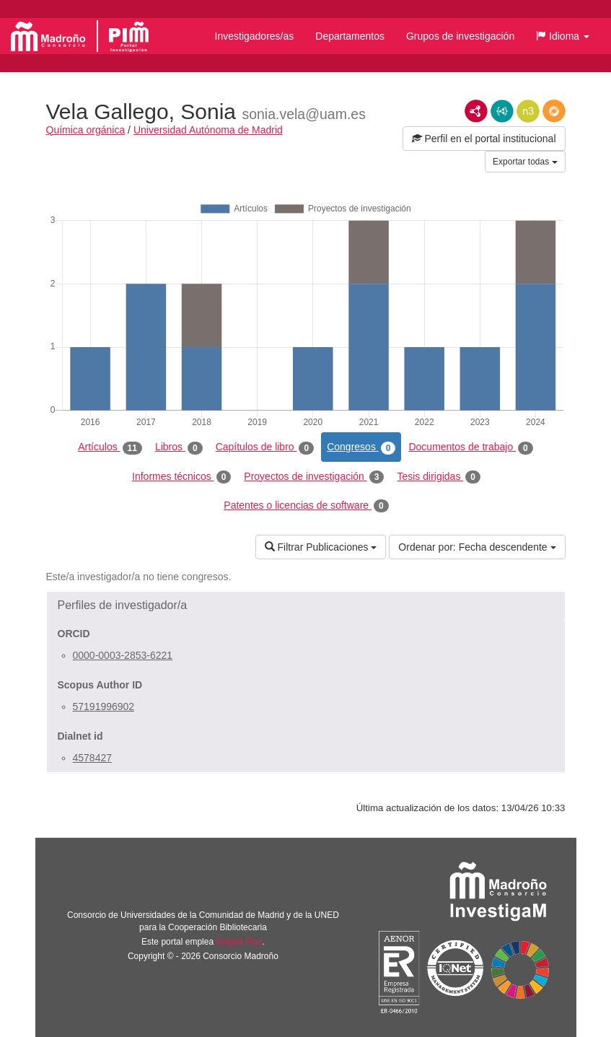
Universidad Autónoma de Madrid (208, 130)
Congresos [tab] (361, 447)
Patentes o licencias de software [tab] (306, 505)
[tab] (306, 605)
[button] (562, 36)
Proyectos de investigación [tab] (314, 477)
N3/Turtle (528, 111)
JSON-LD (502, 111)
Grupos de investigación (460, 36)
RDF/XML (476, 111)
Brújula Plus (239, 942)
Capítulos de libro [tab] (265, 447)
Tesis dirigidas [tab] (438, 477)
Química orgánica (86, 130)
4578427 (93, 757)
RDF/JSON (554, 111)
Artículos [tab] (110, 447)
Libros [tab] (179, 447)
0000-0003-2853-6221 (123, 655)
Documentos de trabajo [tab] (470, 447)
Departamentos (349, 36)
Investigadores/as (254, 36)
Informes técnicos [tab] (181, 477)
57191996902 (104, 706)
